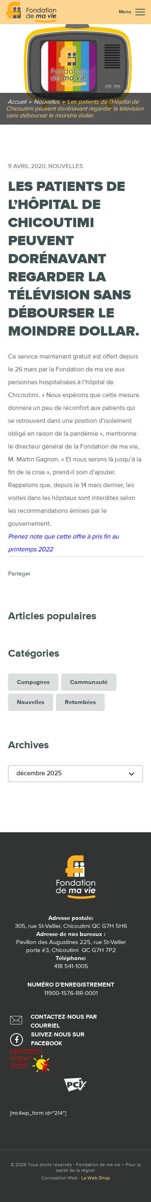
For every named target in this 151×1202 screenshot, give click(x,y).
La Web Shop (95, 1178)
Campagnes (33, 682)
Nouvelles (65, 166)
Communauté (89, 682)
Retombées (80, 702)
